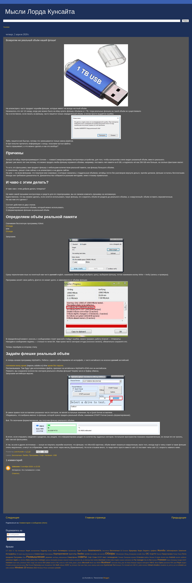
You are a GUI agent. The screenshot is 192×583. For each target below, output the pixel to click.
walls (7, 568)
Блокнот (125, 550)
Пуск (24, 557)
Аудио (79, 551)
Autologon (41, 560)
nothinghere (146, 562)
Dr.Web (108, 560)
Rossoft (31, 565)
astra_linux (34, 560)
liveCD (53, 562)
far (133, 560)
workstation (51, 568)
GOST (184, 560)
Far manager (139, 560)
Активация (21, 550)
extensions (128, 560)
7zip (16, 550)
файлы (146, 557)
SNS (54, 565)
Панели (158, 554)
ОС (147, 554)
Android (172, 557)
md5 (66, 562)
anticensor (9, 560)
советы (82, 556)
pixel (175, 562)
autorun (48, 560)
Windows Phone (42, 568)
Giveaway (174, 560)
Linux (48, 563)
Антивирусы (62, 551)
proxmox (19, 565)
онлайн (139, 554)
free (150, 560)
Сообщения (13, 535)
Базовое (84, 550)
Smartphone (48, 565)
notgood (139, 562)
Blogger (106, 578)
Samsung (37, 565)
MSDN (99, 562)
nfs (125, 562)
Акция (28, 551)
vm (177, 565)
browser (60, 560)
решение (49, 557)
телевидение (112, 557)
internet (40, 562)
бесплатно (105, 550)
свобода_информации (60, 557)
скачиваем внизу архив (16, 366)
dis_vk (82, 560)
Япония (151, 557)
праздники (9, 557)
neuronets (114, 562)
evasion (122, 560)
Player (179, 563)
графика (154, 551)
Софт (42, 455)
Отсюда (9, 226)
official (156, 562)
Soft (57, 565)
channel (65, 560)
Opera (161, 563)
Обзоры (110, 553)
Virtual (150, 565)
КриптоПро (73, 554)
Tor (123, 565)
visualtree (163, 565)
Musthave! (106, 562)
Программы (34, 455)
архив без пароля (55, 366)
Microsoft (85, 563)
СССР (99, 557)
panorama (167, 562)
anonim (178, 557)
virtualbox (156, 565)
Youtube (6, 27)
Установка (140, 557)
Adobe (158, 557)
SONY (67, 565)
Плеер (175, 554)
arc (19, 560)
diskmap (87, 560)
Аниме (50, 550)
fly (148, 560)
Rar (27, 565)
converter (77, 560)
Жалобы (161, 550)
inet (36, 562)
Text (114, 565)
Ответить (15, 473)
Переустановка (167, 554)
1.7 (7, 551)
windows (11, 568)
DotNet (96, 560)
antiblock (183, 557)
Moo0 (91, 562)
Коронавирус (49, 554)
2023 (10, 550)
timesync (119, 565)
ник (98, 554)
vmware (181, 565)
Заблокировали (172, 551)
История (19, 554)
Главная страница (95, 517)
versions (144, 565)
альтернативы (35, 550)
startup (94, 565)
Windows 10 (20, 567)
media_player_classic (75, 562)
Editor (112, 560)
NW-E (152, 563)
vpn (185, 565)
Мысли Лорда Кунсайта (40, 11)
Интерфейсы (11, 554)
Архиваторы (72, 550)
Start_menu (87, 565)
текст (104, 557)
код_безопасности (28, 554)
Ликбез (25, 455)
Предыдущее (178, 517)
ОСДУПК (153, 554)
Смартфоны (72, 557)
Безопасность (94, 550)
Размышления (35, 556)
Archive (23, 560)
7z (13, 550)
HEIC (28, 562)
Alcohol (163, 557)
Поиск (180, 554)
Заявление (182, 551)
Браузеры (133, 551)
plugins (184, 562)
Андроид (44, 551)
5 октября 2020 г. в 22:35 (30, 467)
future (169, 560)
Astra (28, 560)
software (62, 565)
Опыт (143, 554)
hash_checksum (21, 562)
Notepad (133, 562)
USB (55, 455)
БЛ (121, 550)
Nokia (129, 562)
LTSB (56, 562)
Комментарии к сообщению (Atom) (33, 523)
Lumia (61, 562)
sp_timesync (74, 565)
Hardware (48, 455)
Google (179, 560)
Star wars (81, 565)
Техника (120, 557)
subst (98, 565)
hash (14, 562)
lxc (64, 562)
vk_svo (173, 565)
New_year (121, 562)
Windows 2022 (32, 568)
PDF (171, 562)
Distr (91, 560)
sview (102, 565)
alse (167, 557)
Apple (15, 560)
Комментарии (13, 539)
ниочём (102, 554)
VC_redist (139, 565)
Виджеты (146, 551)
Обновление (120, 554)
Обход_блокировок (130, 554)
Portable (8, 565)
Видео (140, 551)
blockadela (54, 560)
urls (131, 565)
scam (42, 565)
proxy (23, 565)
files (145, 560)
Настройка (93, 554)
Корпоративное (61, 554)
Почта (184, 554)
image (32, 562)
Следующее (12, 517)
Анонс (55, 551)
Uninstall (127, 565)
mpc (95, 562)
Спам (94, 557)
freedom (154, 560)
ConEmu (71, 560)
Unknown (16, 467)
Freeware (162, 560)
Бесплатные (17, 455)
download (101, 560)
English (117, 560)
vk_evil (169, 565)
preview (13, 565)
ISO (44, 563)
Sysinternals (108, 565)
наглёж (87, 554)
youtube (58, 568)
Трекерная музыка (130, 557)
